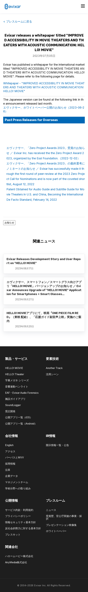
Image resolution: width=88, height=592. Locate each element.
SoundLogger (13, 405)
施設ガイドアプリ (15, 399)
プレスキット (12, 534)
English (9, 445)
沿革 (7, 470)
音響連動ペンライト (16, 386)
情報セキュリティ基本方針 (20, 522)
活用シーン (52, 374)
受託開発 (10, 411)
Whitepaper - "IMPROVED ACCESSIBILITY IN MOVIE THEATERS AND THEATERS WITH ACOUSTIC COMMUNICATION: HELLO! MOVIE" (44, 87)
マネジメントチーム (16, 482)
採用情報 (10, 463)
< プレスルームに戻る (17, 21)
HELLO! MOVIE (14, 368)
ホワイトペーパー (56, 531)
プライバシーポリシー (18, 516)
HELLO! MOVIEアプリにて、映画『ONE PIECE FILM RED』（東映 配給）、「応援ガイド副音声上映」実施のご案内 (44, 317)
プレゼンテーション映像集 (61, 525)
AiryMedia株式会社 (16, 562)
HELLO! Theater (14, 374)
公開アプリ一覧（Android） (21, 423)
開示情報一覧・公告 (57, 445)
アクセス (10, 451)
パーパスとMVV (14, 457)
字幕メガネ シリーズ (17, 380)
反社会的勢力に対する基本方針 (23, 528)
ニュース (51, 510)
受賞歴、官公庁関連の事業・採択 (64, 517)
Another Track (54, 368)
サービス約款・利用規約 (19, 510)
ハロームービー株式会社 (19, 556)
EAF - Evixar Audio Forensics (22, 392)
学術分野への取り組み (18, 488)
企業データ (11, 476)
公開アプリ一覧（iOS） (18, 417)
